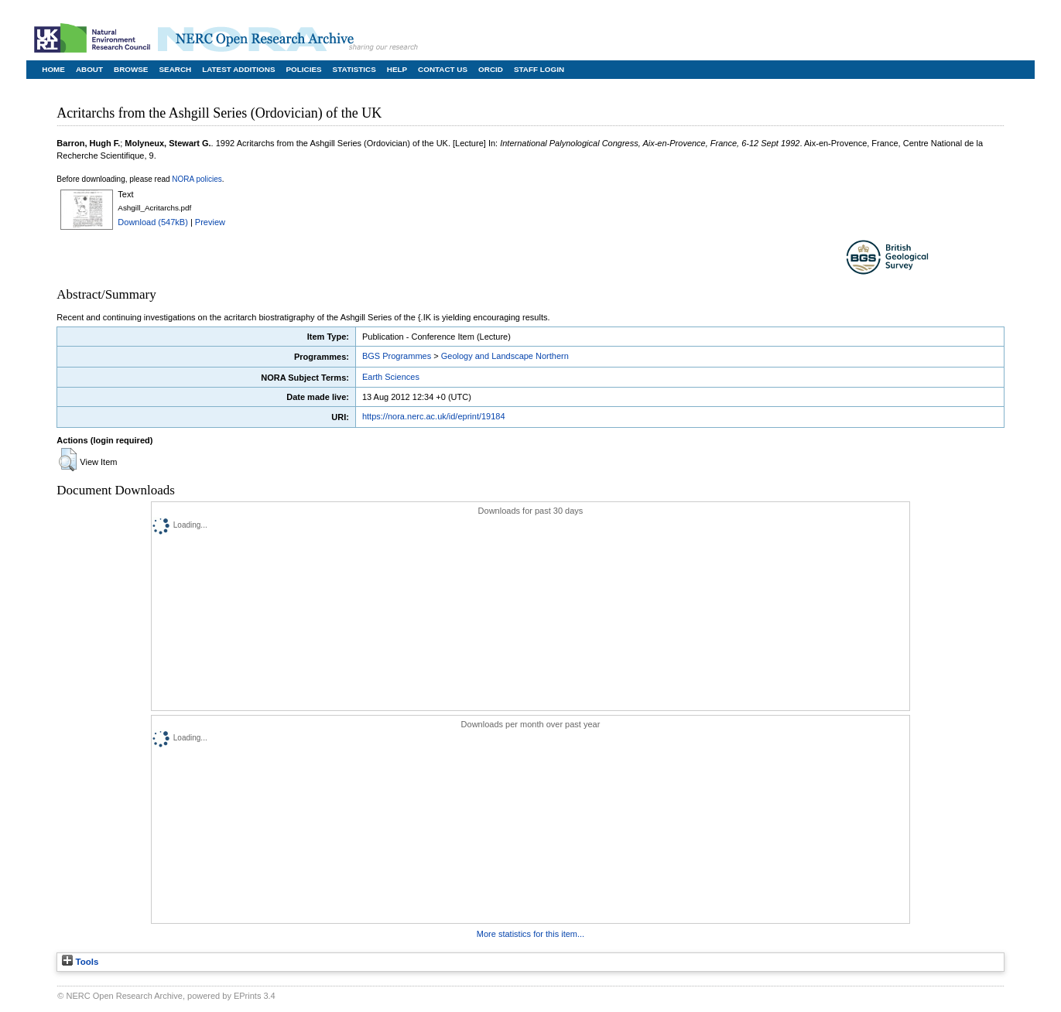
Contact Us (442, 69)
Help (397, 69)
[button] (68, 459)
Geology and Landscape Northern (505, 356)
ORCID (490, 69)
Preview (210, 222)
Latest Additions (238, 69)
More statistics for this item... (530, 933)
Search (175, 69)
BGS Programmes (396, 356)
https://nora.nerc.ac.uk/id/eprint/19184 (433, 416)
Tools (80, 961)
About (89, 69)
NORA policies (196, 179)
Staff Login (539, 69)
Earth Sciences (390, 376)
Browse (131, 69)
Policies (304, 69)
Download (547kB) (153, 222)
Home (53, 69)
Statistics (354, 69)
